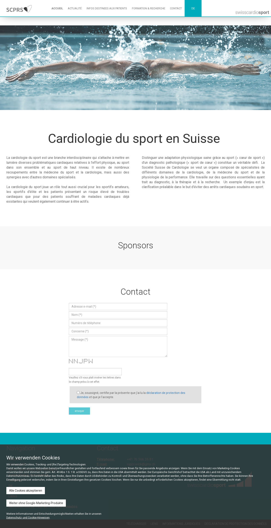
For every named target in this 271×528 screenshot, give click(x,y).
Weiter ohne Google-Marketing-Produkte (36, 503)
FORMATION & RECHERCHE (148, 8)
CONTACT (176, 8)
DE (193, 8)
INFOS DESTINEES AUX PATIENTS (107, 8)
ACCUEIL (57, 8)
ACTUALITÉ (75, 8)
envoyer (79, 411)
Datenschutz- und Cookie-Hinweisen (28, 517)
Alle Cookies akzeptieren (25, 490)
